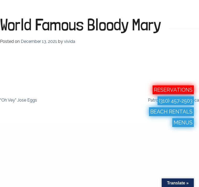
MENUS (183, 122)
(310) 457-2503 (176, 101)
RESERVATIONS (173, 90)
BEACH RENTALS (171, 112)
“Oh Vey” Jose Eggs (18, 100)
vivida (69, 41)
